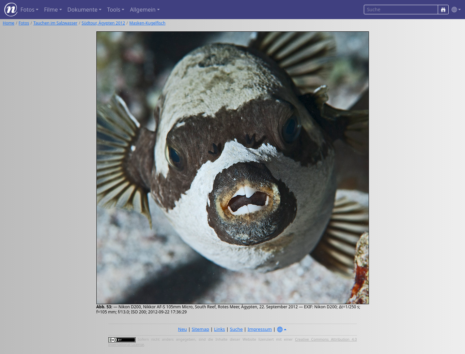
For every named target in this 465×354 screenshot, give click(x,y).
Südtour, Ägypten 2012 (103, 23)
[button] (455, 9)
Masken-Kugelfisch (147, 23)
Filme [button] (51, 9)
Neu (182, 329)
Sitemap (200, 329)
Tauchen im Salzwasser (55, 23)
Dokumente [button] (82, 9)
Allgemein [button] (142, 9)
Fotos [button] (27, 9)
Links (219, 329)
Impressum (260, 329)
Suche (236, 329)
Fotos (24, 23)
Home (8, 23)
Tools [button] (113, 9)
